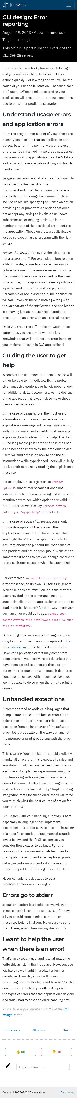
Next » (67, 1030)
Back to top (68, 1092)
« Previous (12, 1030)
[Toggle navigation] (69, 5)
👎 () (56, 1052)
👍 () (20, 1052)
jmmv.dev (14, 5)
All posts (38, 1030)
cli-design (21, 39)
